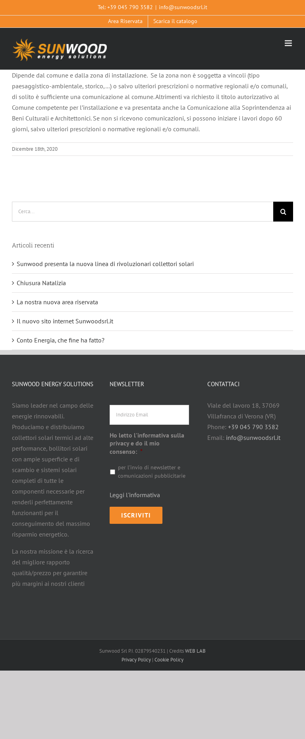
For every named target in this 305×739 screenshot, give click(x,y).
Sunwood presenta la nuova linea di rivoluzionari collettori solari (105, 264)
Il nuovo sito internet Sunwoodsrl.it (65, 321)
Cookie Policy (168, 659)
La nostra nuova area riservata (57, 302)
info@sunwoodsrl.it (183, 7)
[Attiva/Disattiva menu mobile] (289, 43)
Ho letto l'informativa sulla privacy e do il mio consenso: (147, 443)
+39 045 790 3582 (130, 7)
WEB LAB (195, 651)
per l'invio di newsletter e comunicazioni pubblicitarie (151, 471)
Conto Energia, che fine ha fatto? (60, 340)
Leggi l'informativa (135, 495)
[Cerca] (283, 212)
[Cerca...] (142, 212)
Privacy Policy (136, 659)
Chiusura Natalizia (41, 283)
